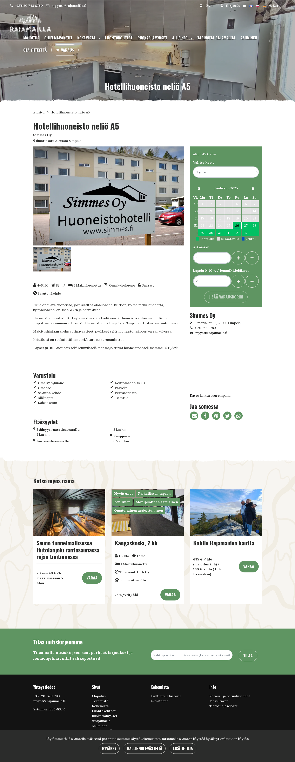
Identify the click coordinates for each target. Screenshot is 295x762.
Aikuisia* (201, 247)
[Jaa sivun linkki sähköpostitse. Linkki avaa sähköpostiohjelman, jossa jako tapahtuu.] (195, 416)
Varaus (67, 50)
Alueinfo (180, 38)
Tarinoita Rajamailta (216, 38)
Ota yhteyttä (35, 50)
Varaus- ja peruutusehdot (229, 696)
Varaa (92, 578)
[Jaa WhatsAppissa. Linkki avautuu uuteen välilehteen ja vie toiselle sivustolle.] (239, 416)
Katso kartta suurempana (210, 395)
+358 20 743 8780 (29, 6)
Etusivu (39, 112)
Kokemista (86, 38)
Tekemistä (100, 701)
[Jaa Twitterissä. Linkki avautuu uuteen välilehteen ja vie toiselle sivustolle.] (228, 416)
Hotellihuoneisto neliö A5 (70, 112)
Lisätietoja (183, 748)
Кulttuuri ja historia (166, 696)
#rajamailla (101, 721)
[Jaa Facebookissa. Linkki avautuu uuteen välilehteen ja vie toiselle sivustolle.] (206, 416)
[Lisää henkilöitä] (238, 257)
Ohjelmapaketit (58, 38)
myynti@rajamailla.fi (69, 6)
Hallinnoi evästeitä (144, 748)
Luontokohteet (119, 38)
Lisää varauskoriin (226, 297)
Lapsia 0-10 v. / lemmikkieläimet (221, 270)
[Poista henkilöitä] (252, 257)
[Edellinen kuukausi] (199, 188)
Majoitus (31, 38)
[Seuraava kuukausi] (253, 188)
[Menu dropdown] (98, 38)
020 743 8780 (205, 328)
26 (237, 225)
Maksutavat (218, 701)
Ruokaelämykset (152, 38)
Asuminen (248, 38)
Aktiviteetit (159, 701)
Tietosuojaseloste (223, 706)
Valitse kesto (204, 162)
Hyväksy (109, 748)
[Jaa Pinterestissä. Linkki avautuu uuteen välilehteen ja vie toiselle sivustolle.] (217, 416)
